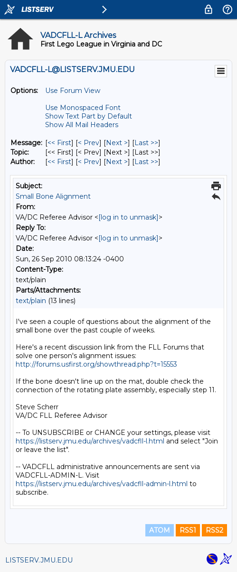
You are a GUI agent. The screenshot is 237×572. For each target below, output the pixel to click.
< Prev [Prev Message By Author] (88, 161)
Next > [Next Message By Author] (117, 161)
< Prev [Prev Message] (88, 142)
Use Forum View (72, 90)
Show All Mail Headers (81, 124)
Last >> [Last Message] (146, 142)
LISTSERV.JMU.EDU (39, 560)
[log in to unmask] (128, 217)
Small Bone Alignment (53, 196)
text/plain (31, 300)
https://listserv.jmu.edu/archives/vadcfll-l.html (90, 441)
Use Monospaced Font (83, 107)
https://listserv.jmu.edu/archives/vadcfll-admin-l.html (102, 484)
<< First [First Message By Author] (59, 161)
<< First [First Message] (59, 142)
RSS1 (188, 530)
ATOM (159, 530)
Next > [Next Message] (117, 142)
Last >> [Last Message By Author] (146, 161)
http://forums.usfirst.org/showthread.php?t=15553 (96, 364)
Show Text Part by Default (88, 116)
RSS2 (214, 530)
